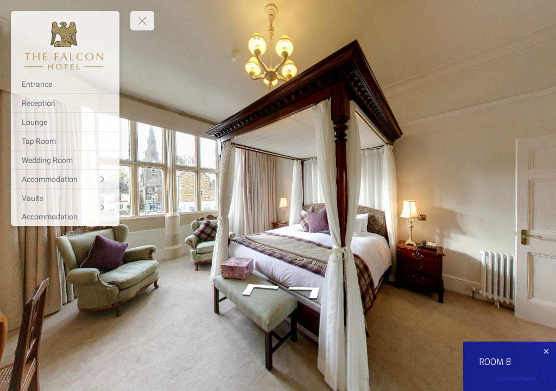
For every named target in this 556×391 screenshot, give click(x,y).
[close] (546, 351)
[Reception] (65, 103)
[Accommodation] (65, 179)
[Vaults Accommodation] (65, 207)
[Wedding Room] (65, 160)
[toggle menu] (142, 20)
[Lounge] (65, 122)
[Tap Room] (65, 141)
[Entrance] (65, 84)
